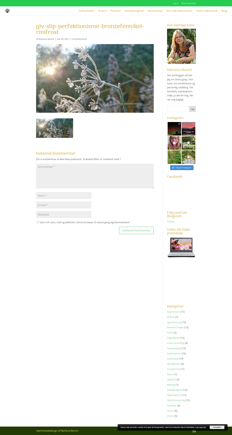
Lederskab (173, 358)
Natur (170, 374)
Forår (170, 332)
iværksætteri (174, 353)
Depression (173, 311)
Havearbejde (174, 348)
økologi (171, 384)
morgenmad (174, 369)
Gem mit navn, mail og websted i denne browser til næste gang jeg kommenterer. (85, 222)
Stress (170, 410)
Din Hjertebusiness (179, 11)
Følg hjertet (173, 337)
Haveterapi (155, 11)
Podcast (115, 11)
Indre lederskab (207, 11)
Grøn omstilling (175, 343)
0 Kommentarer (79, 39)
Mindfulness (174, 363)
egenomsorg (174, 322)
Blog (224, 11)
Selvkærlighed (134, 11)
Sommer (172, 405)
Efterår (171, 317)
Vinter (170, 416)
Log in (176, 3)
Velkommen (87, 11)
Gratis (102, 11)
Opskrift (171, 379)
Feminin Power (175, 327)
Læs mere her (201, 427)
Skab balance (174, 395)
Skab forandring (176, 400)
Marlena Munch (46, 39)
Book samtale (189, 3)
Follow (170, 221)
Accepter (217, 427)
